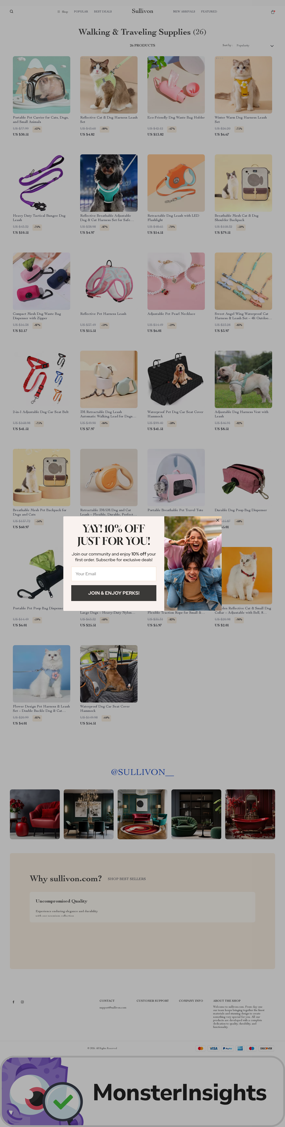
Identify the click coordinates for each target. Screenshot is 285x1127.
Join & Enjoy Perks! (114, 593)
